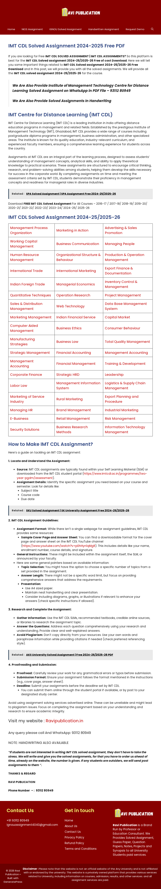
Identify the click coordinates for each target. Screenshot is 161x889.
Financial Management (76, 363)
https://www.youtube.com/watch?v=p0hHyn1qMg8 (58, 546)
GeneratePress (12, 882)
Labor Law (18, 385)
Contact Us (73, 832)
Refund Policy (74, 843)
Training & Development (125, 363)
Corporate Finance (26, 374)
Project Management (123, 295)
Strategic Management (30, 352)
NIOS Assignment (32, 29)
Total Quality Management (127, 341)
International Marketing (76, 270)
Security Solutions (24, 429)
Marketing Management (31, 317)
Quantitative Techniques (30, 295)
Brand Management (73, 410)
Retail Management (73, 418)
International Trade (26, 270)
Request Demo (135, 29)
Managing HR (21, 410)
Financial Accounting (73, 352)
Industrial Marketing (121, 410)
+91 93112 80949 (18, 820)
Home (11, 29)
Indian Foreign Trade (27, 284)
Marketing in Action (72, 230)
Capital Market (117, 317)
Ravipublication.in (64, 721)
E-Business (19, 418)
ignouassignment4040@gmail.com (32, 825)
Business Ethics (69, 328)
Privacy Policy (74, 837)
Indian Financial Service (76, 317)
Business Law (67, 341)
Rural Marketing (69, 399)
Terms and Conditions (81, 849)
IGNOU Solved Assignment (66, 29)
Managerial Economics (75, 284)
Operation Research (73, 295)
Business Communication (77, 243)
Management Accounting (126, 352)
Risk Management (120, 418)
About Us (71, 826)
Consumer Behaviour (122, 328)
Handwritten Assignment (103, 29)
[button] (152, 29)
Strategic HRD (67, 374)
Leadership (114, 374)
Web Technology (70, 306)
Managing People (120, 243)
